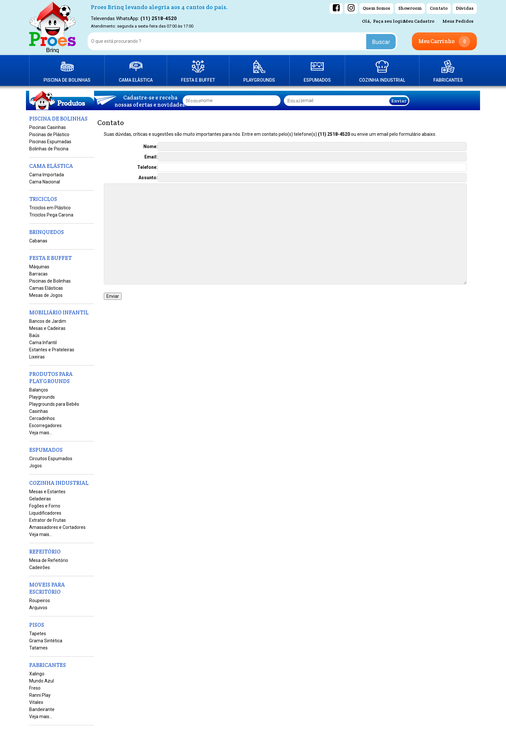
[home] (52, 27)
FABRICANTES (448, 80)
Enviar (398, 101)
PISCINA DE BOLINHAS (66, 80)
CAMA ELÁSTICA (136, 80)
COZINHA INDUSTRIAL (382, 80)
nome (193, 100)
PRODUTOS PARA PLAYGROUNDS (259, 70)
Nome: (150, 146)
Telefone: (147, 167)
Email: (151, 156)
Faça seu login (389, 21)
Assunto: (148, 177)
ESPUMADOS (317, 80)
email (294, 100)
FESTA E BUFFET (198, 80)
